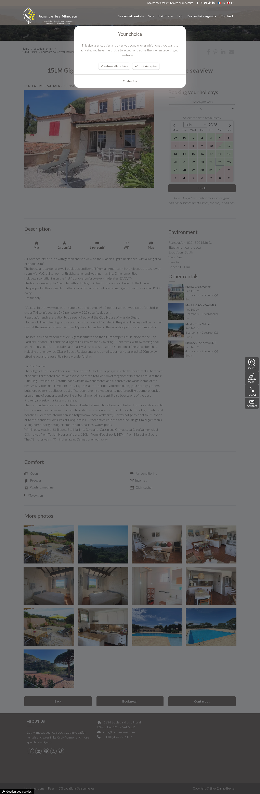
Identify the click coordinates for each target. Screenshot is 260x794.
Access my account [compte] (158, 2)
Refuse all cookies (114, 66)
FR (221, 2)
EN (230, 2)
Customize (130, 81)
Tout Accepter (146, 66)
